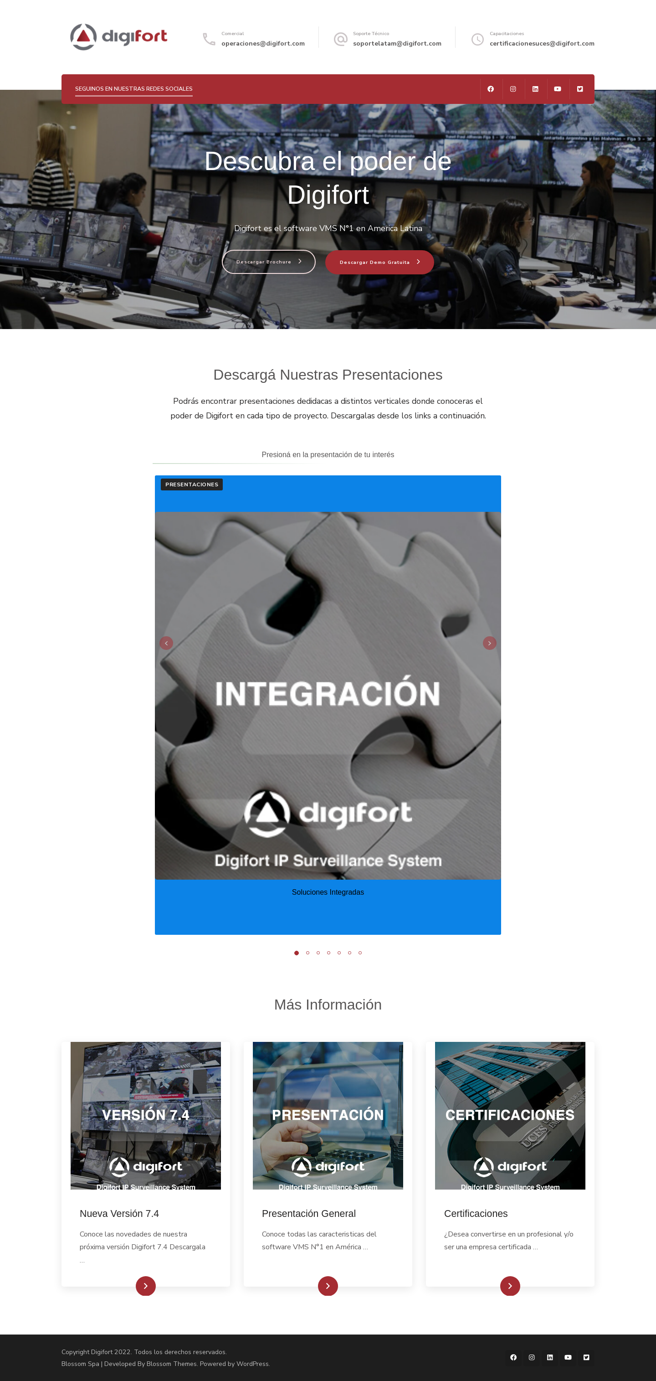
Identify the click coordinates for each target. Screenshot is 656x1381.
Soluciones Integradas (328, 892)
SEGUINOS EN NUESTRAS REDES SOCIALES (134, 89)
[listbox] (328, 704)
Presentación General (309, 1213)
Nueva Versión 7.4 (119, 1213)
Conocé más (131, 1286)
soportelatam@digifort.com (397, 43)
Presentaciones (191, 484)
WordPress (252, 1364)
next (490, 643)
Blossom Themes (172, 1364)
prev (166, 643)
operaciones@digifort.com (263, 43)
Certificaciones (476, 1213)
